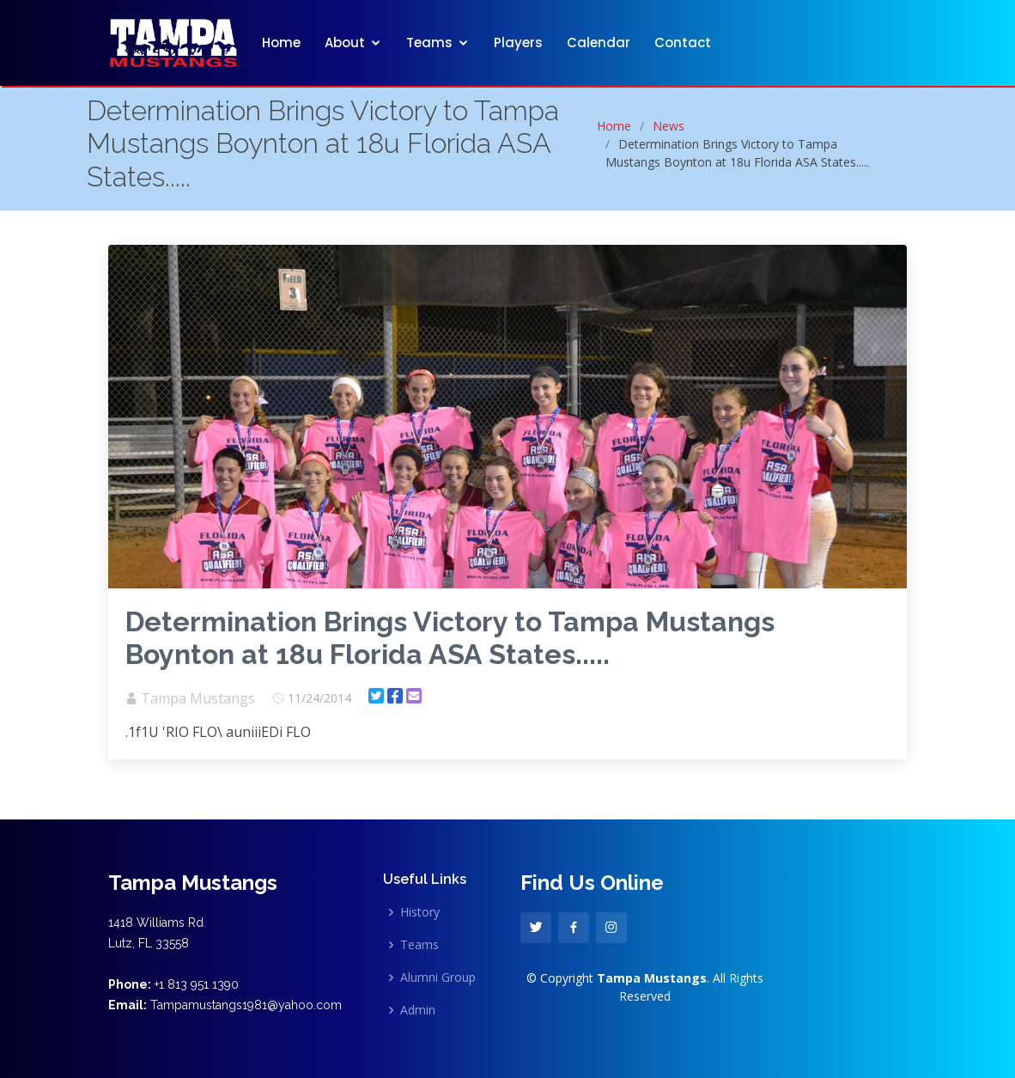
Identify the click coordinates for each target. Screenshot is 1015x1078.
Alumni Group (438, 977)
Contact (682, 42)
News (668, 126)
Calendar (598, 42)
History (420, 912)
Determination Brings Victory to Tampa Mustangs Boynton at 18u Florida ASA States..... (450, 638)
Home (281, 42)
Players (518, 42)
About (345, 42)
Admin (417, 1010)
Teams (429, 42)
